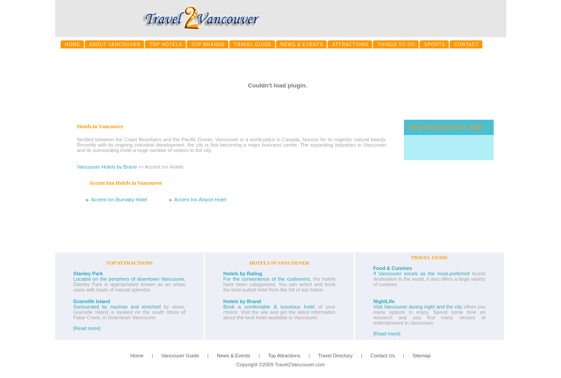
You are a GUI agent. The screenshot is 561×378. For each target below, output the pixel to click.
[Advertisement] (285, 229)
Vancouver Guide (180, 355)
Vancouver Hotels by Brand (106, 166)
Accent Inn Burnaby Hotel (119, 199)
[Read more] (87, 328)
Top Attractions (284, 355)
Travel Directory (335, 355)
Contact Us (382, 355)
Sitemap (421, 355)
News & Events (233, 355)
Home (136, 355)
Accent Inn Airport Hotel (200, 199)
